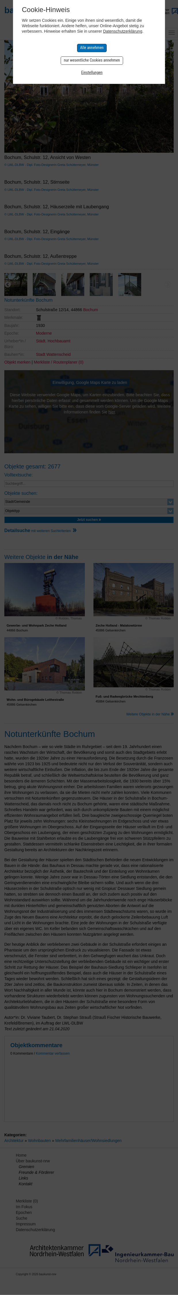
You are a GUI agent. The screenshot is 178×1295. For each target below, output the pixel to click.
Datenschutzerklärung (122, 31)
